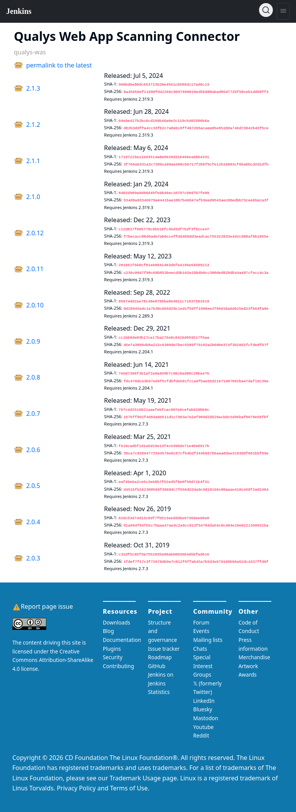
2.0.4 (33, 522)
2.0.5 (33, 485)
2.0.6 (33, 450)
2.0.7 (33, 413)
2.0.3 (33, 558)
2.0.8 (33, 377)
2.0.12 (35, 233)
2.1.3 (33, 88)
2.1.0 (33, 196)
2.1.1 (33, 161)
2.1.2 (33, 124)
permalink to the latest (59, 65)
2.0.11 (35, 269)
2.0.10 (35, 305)
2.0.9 (33, 341)
